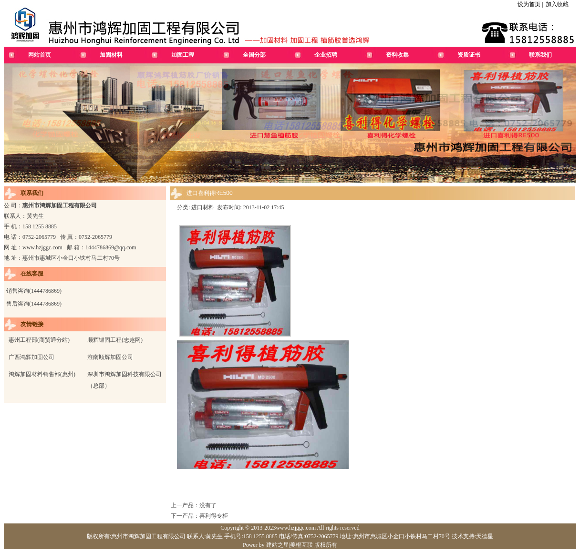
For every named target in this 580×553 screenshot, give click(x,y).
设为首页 (529, 4)
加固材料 (111, 54)
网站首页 (39, 54)
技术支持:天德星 (471, 536)
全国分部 (254, 54)
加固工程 (182, 54)
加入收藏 (557, 4)
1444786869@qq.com (110, 247)
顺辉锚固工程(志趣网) (115, 340)
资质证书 (468, 54)
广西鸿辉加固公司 (31, 357)
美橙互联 (301, 545)
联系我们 (540, 54)
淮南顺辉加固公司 (110, 357)
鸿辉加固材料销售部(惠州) (42, 374)
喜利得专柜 (213, 515)
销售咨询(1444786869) (34, 290)
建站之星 (277, 545)
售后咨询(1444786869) (34, 303)
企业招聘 (325, 54)
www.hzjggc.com (42, 247)
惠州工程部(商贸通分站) (39, 340)
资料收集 (397, 54)
